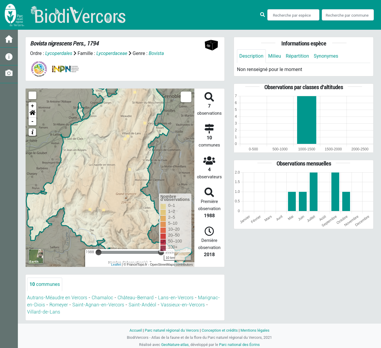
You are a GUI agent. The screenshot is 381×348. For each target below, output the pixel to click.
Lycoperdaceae (111, 53)
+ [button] (32, 106)
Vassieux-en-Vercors (183, 305)
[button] (32, 114)
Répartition (297, 56)
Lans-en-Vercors (175, 297)
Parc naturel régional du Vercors (172, 330)
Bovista (156, 53)
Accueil (135, 330)
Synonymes (326, 56)
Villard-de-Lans (43, 312)
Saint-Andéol (142, 305)
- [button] (32, 121)
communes (44, 284)
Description (251, 56)
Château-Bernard (136, 297)
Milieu (274, 56)
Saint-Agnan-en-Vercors (98, 305)
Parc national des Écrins (239, 344)
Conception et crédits (220, 330)
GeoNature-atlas (175, 344)
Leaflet (116, 264)
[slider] (99, 252)
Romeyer (58, 305)
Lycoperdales (58, 53)
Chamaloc (102, 297)
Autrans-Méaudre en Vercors (57, 297)
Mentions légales (255, 330)
